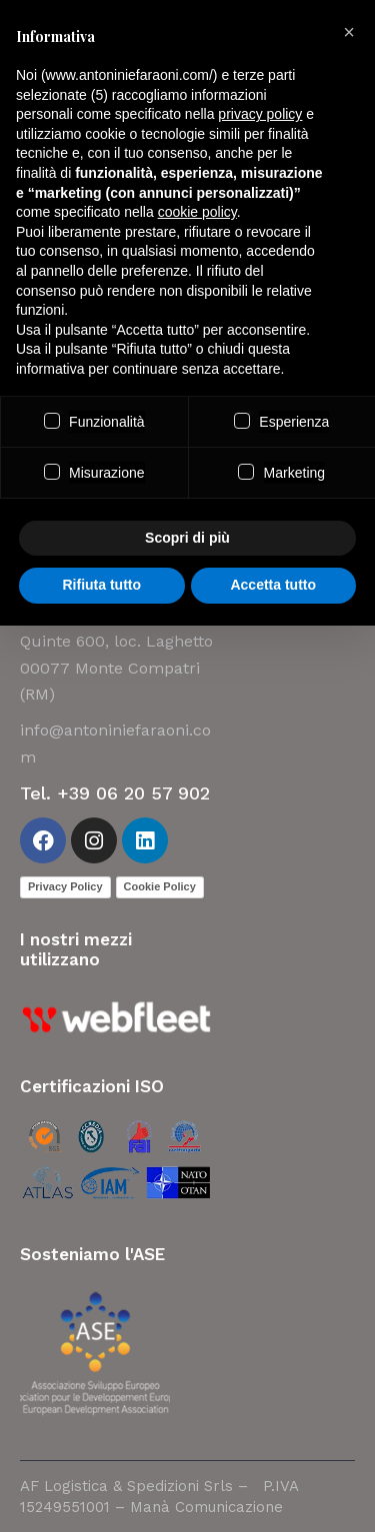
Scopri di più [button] (187, 538)
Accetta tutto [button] (273, 585)
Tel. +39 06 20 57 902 (115, 792)
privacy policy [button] (260, 114)
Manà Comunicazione (206, 1507)
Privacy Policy (65, 886)
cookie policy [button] (197, 212)
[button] (349, 32)
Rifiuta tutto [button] (101, 585)
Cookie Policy (160, 886)
